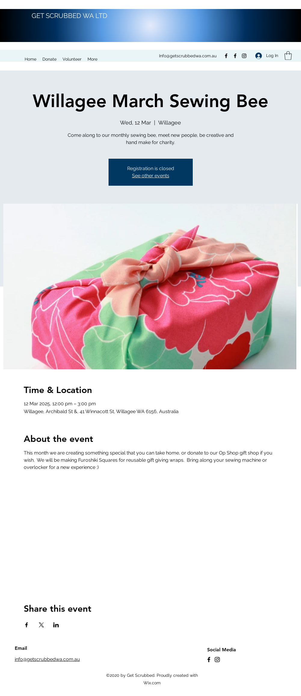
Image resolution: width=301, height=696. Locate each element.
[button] (288, 55)
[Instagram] (244, 56)
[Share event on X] (41, 624)
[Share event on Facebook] (26, 624)
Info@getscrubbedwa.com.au (188, 55)
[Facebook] (226, 56)
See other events (150, 175)
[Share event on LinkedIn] (56, 624)
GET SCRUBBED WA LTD (69, 16)
